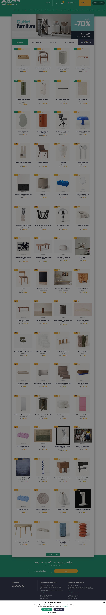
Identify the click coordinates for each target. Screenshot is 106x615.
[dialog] (53, 307)
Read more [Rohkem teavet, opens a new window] (66, 606)
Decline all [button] (59, 609)
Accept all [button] (47, 609)
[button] (53, 612)
